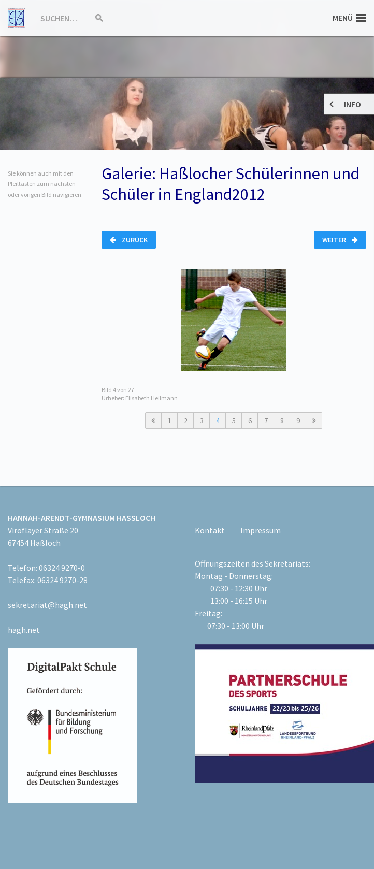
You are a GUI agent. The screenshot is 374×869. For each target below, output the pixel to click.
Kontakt (210, 530)
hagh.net (24, 630)
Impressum (260, 530)
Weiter (340, 239)
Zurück (129, 239)
